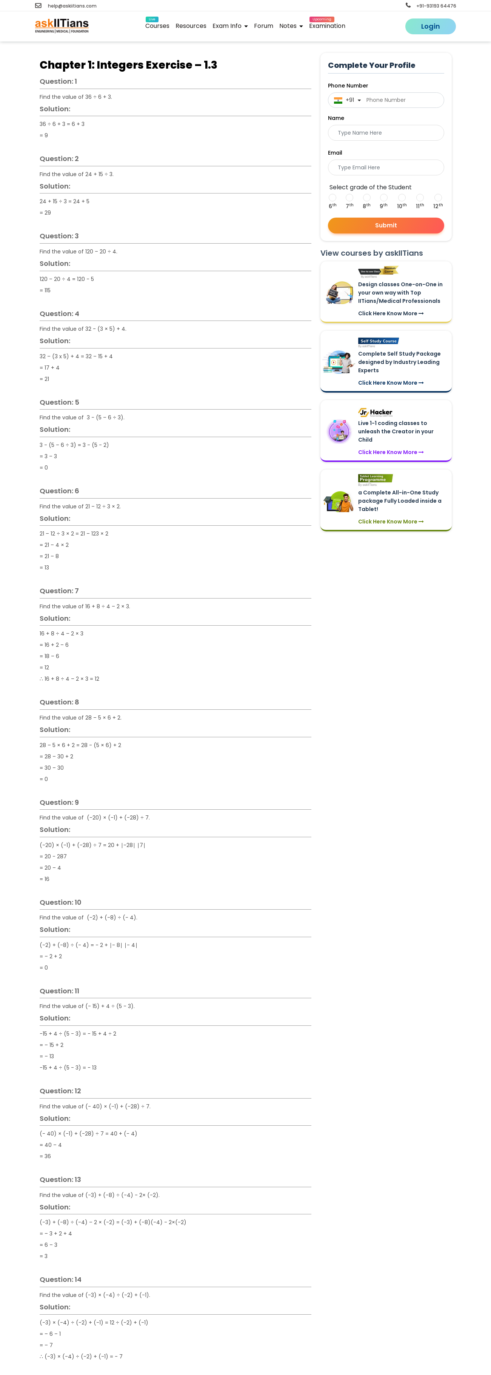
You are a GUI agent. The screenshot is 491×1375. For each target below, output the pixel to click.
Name (336, 118)
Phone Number (348, 85)
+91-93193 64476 (431, 6)
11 (420, 206)
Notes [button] (291, 25)
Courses (157, 24)
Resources (190, 25)
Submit (386, 225)
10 (402, 206)
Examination (327, 24)
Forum (263, 25)
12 (438, 206)
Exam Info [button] (230, 25)
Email (335, 153)
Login (430, 26)
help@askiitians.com (66, 6)
